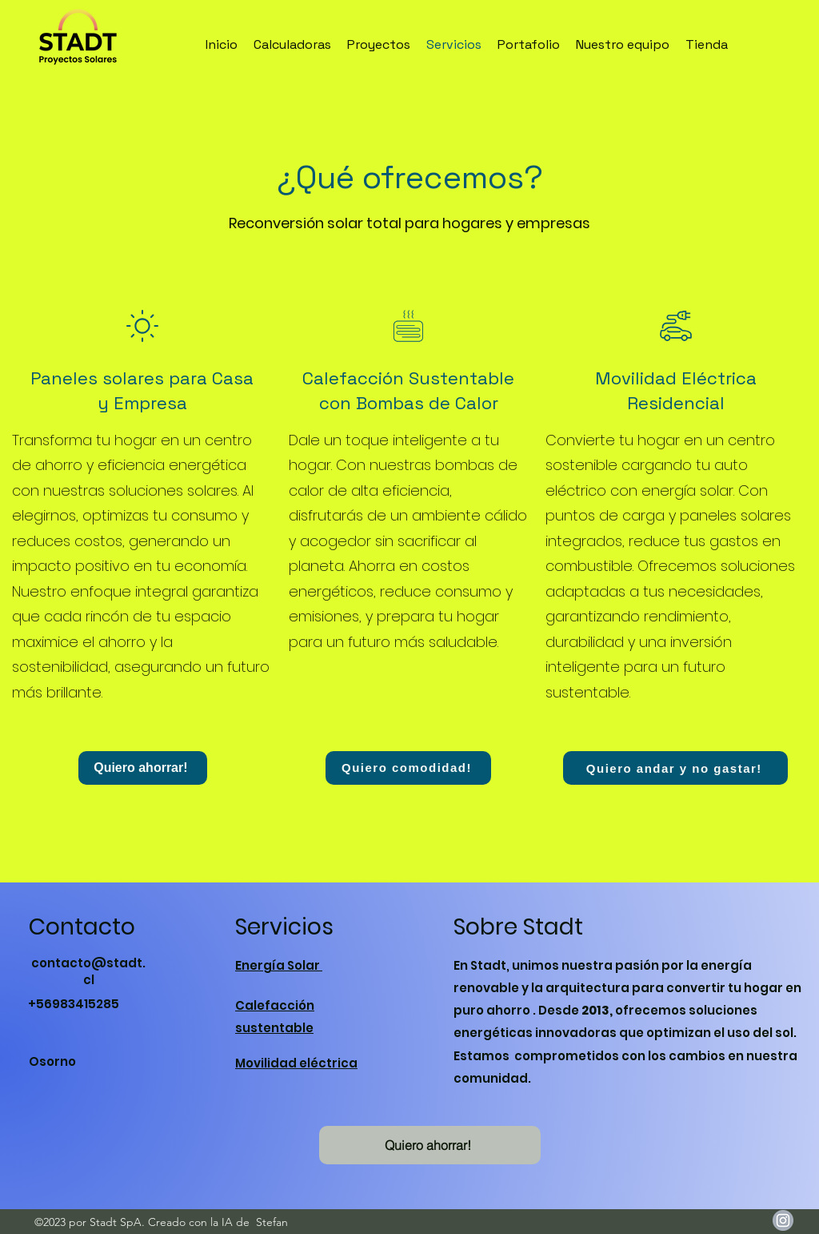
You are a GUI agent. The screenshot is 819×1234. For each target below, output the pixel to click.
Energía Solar (278, 965)
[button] (430, 1145)
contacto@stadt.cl (88, 971)
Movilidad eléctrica (296, 1063)
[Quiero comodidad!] (408, 768)
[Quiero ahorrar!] (142, 768)
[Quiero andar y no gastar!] (675, 768)
